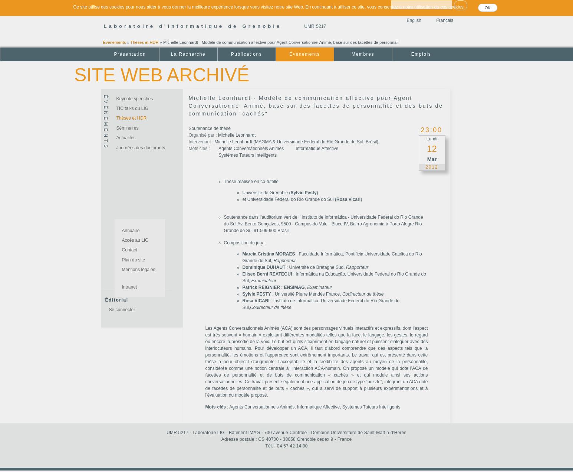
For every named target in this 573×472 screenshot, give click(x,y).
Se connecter (122, 309)
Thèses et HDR (145, 42)
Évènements (114, 42)
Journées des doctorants (140, 147)
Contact (129, 250)
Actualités (126, 137)
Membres (363, 54)
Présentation (130, 54)
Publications (246, 54)
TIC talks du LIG (132, 108)
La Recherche (188, 54)
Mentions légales (138, 269)
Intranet (129, 287)
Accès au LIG (135, 240)
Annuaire (131, 230)
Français (444, 20)
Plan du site (133, 260)
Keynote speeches (134, 98)
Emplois (421, 54)
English (414, 20)
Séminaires (127, 128)
